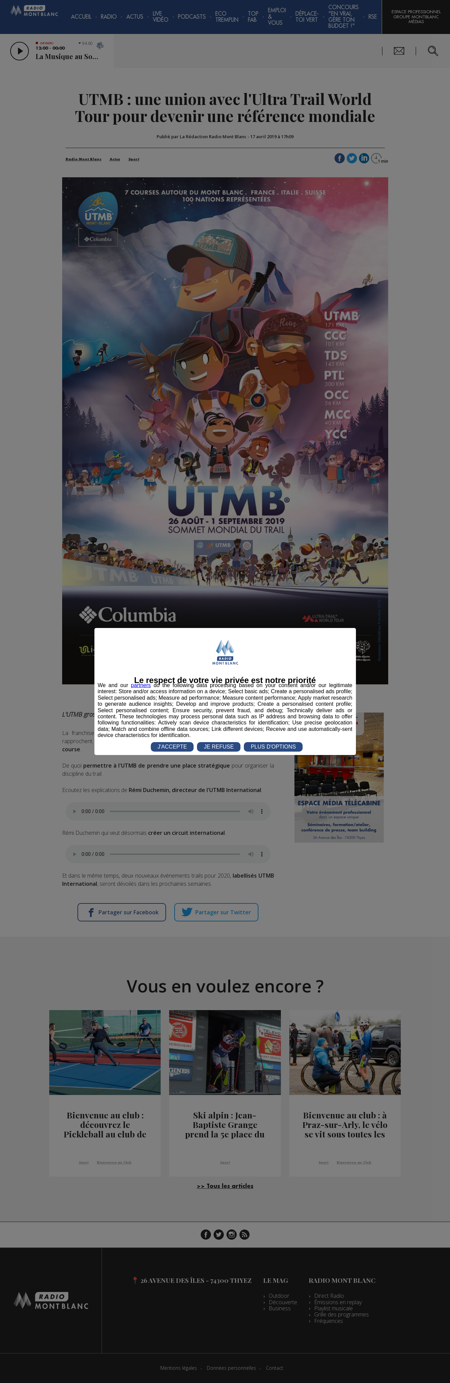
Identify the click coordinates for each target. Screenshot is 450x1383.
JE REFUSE (219, 747)
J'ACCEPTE (172, 747)
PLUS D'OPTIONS (273, 747)
